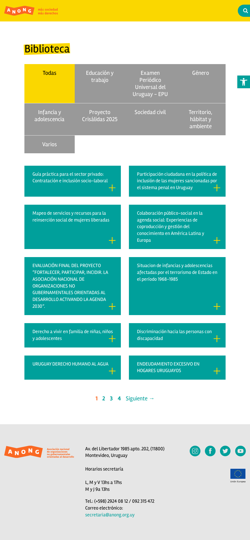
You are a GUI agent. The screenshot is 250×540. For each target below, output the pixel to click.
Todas (49, 73)
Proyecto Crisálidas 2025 (99, 116)
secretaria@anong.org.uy (110, 515)
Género (200, 73)
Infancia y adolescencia (49, 116)
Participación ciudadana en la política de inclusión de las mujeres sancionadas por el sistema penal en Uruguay (178, 181)
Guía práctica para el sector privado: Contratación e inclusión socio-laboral (74, 181)
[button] (243, 82)
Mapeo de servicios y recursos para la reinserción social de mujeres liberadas (74, 227)
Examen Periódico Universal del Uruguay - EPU (150, 83)
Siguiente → (140, 398)
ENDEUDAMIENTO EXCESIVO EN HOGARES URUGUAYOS (178, 367)
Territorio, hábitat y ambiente (200, 119)
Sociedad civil (150, 112)
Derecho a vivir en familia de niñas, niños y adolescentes (74, 335)
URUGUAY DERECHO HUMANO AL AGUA (74, 367)
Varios (49, 144)
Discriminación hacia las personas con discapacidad (178, 335)
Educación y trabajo (100, 76)
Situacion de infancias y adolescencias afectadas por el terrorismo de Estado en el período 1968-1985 (178, 286)
